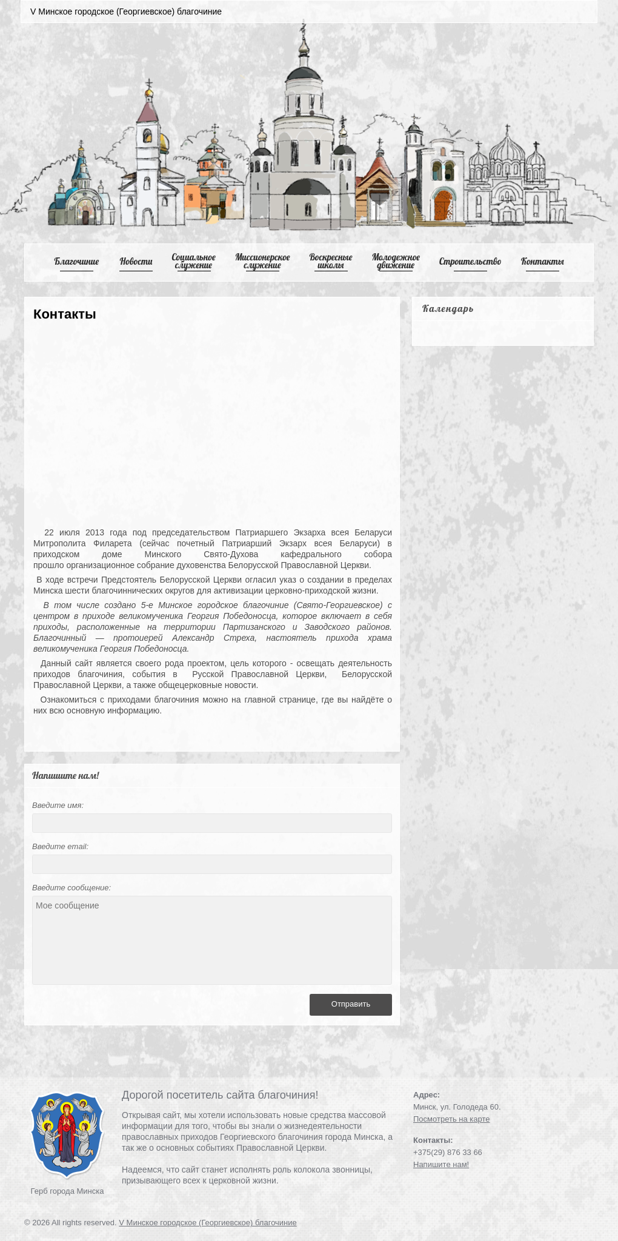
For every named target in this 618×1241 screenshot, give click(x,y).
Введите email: (60, 846)
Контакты (542, 261)
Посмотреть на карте (451, 1119)
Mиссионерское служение (262, 261)
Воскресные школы (331, 261)
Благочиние (76, 261)
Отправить (350, 1003)
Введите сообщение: (71, 887)
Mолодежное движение (395, 261)
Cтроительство (470, 261)
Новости (136, 261)
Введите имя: (58, 805)
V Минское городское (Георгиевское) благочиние (208, 1222)
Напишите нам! (441, 1164)
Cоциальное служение (193, 261)
